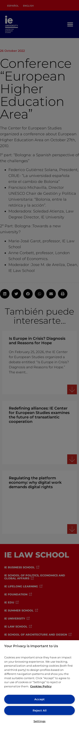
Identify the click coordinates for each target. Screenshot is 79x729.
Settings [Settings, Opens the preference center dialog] (39, 721)
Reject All (40, 710)
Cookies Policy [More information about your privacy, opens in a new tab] (41, 686)
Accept (39, 699)
